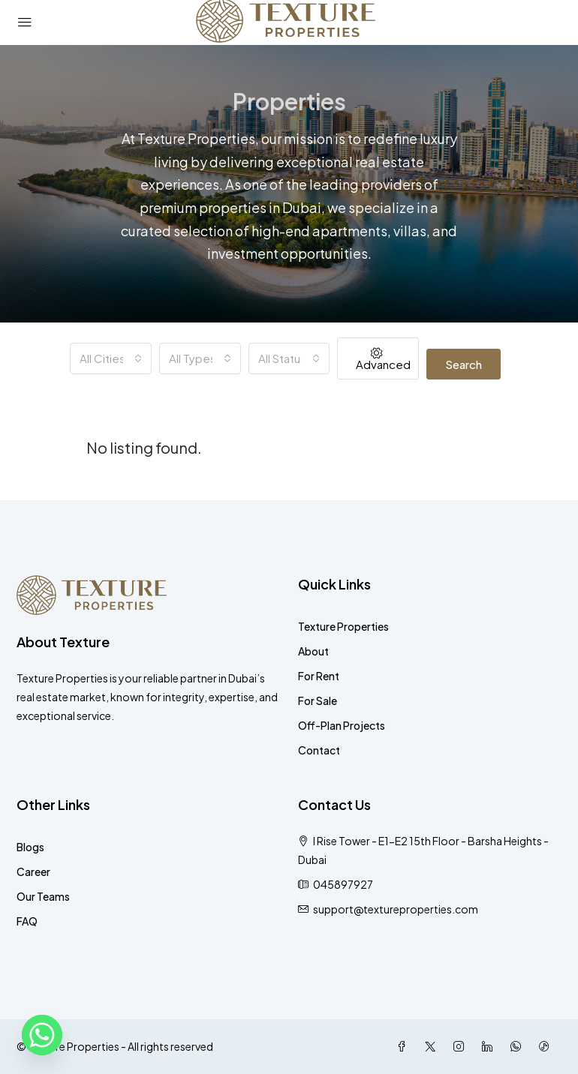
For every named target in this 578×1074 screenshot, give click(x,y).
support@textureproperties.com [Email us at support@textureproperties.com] (395, 909)
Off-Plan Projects (341, 725)
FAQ (27, 921)
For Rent (318, 675)
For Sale (317, 700)
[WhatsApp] (518, 1046)
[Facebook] (404, 1046)
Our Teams (43, 896)
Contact (319, 750)
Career (33, 871)
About (313, 651)
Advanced (383, 359)
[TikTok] (547, 1046)
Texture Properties (343, 626)
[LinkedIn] (490, 1046)
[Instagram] (461, 1046)
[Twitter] (433, 1046)
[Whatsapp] (42, 1035)
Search (463, 364)
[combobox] (111, 358)
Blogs (30, 847)
